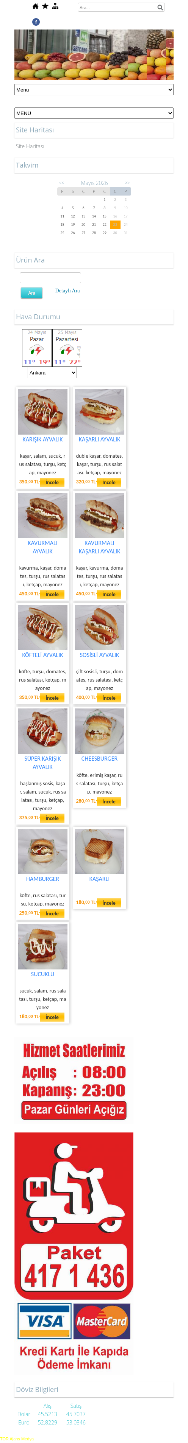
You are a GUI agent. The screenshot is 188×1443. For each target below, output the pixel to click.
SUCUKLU (42, 974)
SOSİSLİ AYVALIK (99, 655)
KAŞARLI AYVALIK (100, 439)
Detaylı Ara (67, 291)
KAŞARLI (99, 878)
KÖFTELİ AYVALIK (42, 655)
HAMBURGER (42, 878)
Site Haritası (30, 146)
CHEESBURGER (99, 758)
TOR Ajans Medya (17, 1439)
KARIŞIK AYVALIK (42, 439)
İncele (52, 482)
